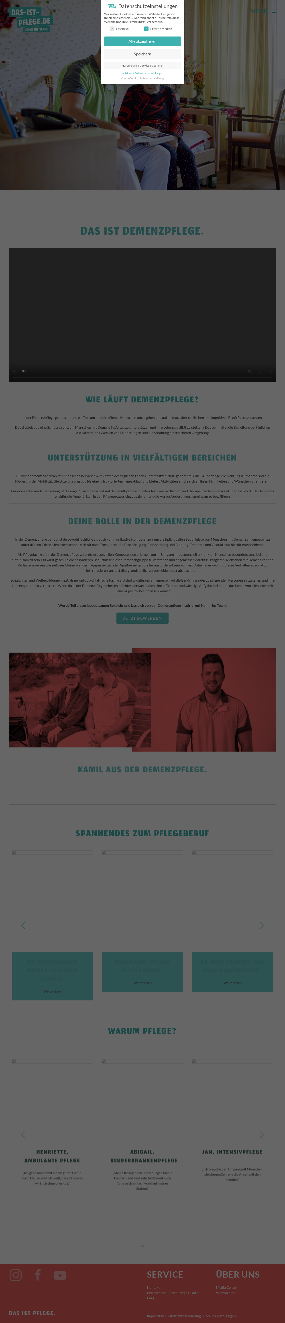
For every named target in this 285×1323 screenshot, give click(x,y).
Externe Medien (158, 28)
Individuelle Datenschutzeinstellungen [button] (142, 73)
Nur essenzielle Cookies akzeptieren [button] (142, 65)
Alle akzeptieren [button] (142, 41)
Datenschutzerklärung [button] (152, 78)
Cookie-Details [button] (129, 78)
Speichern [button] (142, 54)
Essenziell (120, 28)
